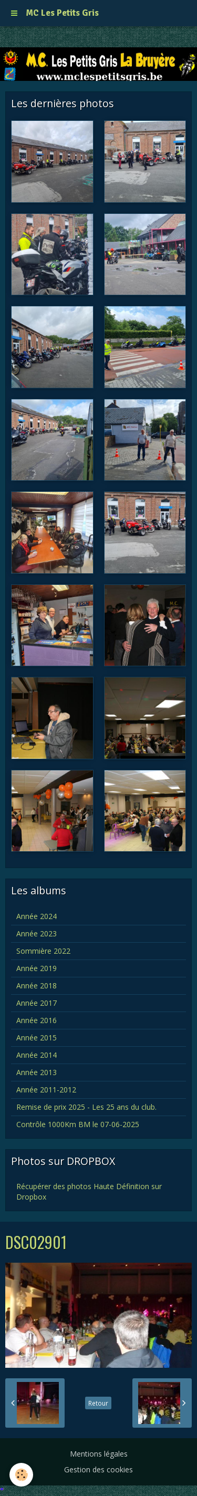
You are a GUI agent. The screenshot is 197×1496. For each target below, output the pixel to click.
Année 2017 (36, 1003)
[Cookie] (21, 1475)
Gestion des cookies (98, 1469)
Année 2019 (36, 968)
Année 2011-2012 (46, 1090)
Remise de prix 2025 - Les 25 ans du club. (86, 1107)
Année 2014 (36, 1055)
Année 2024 (36, 916)
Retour (98, 1403)
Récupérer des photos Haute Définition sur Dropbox (89, 1191)
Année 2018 (36, 986)
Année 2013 (36, 1072)
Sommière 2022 (43, 951)
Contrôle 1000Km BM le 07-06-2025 (77, 1124)
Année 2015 (36, 1038)
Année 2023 (36, 933)
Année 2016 (36, 1020)
